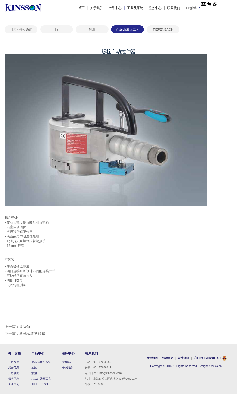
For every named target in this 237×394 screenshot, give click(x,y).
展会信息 (13, 367)
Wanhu (219, 366)
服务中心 (155, 8)
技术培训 (67, 362)
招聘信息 (13, 378)
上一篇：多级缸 (18, 327)
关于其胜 (96, 8)
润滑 (92, 29)
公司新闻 (13, 373)
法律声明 (167, 358)
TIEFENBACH (163, 29)
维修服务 (67, 367)
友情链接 (184, 358)
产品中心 (115, 8)
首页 (81, 8)
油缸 (56, 29)
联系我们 (173, 8)
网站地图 (152, 358)
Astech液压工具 (127, 29)
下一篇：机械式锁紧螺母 (25, 334)
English (191, 8)
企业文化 (13, 384)
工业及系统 (135, 8)
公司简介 (13, 362)
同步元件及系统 (21, 29)
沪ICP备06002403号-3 (207, 358)
